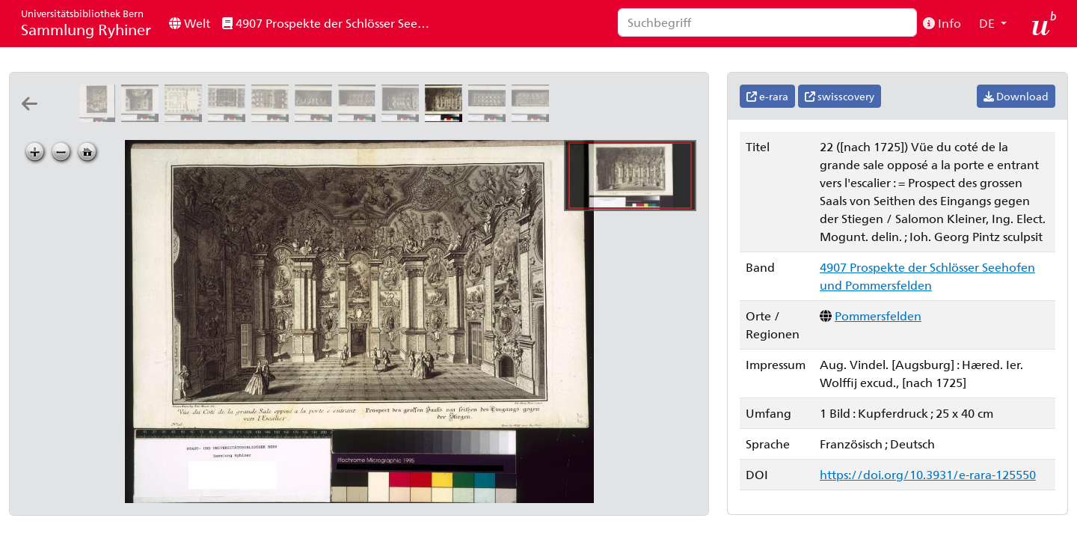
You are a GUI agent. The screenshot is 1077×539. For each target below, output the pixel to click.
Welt (189, 23)
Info (942, 23)
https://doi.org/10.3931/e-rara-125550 (928, 474)
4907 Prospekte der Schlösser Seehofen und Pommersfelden (331, 23)
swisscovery (839, 96)
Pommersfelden (878, 315)
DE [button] (988, 23)
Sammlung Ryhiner (86, 23)
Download (1016, 96)
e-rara (767, 96)
